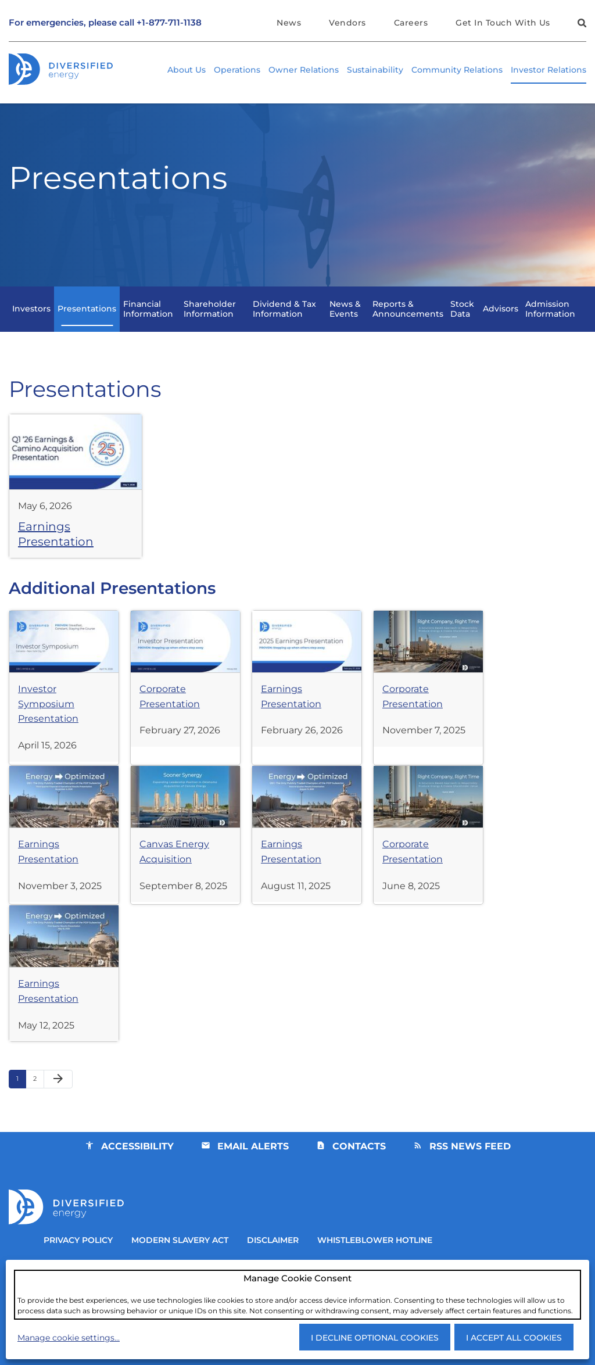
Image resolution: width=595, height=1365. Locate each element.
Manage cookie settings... (68, 1337)
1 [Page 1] (21, 1106)
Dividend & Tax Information (284, 328)
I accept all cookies (514, 1337)
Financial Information (148, 328)
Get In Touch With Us (503, 22)
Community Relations (457, 70)
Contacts (359, 1170)
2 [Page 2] (38, 1106)
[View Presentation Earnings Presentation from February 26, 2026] (308, 702)
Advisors (500, 329)
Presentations (87, 329)
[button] (580, 24)
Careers (410, 22)
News (287, 22)
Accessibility (136, 1170)
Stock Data (462, 328)
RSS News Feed (470, 1170)
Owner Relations (303, 70)
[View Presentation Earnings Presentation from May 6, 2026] (75, 508)
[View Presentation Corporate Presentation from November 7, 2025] (430, 702)
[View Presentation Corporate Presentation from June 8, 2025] (430, 857)
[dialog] (297, 1294)
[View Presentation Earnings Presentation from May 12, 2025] (64, 996)
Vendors (346, 22)
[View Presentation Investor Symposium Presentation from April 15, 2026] (64, 710)
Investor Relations (548, 70)
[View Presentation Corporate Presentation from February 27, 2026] (186, 702)
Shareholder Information (210, 328)
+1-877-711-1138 (169, 22)
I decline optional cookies (375, 1337)
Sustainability (375, 70)
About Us (186, 70)
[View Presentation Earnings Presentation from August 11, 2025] (308, 857)
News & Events (345, 328)
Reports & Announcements (407, 328)
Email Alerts (252, 1170)
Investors (31, 329)
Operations (237, 70)
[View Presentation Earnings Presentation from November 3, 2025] (64, 857)
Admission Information (550, 328)
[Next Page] (58, 1104)
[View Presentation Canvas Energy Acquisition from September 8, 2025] (186, 857)
